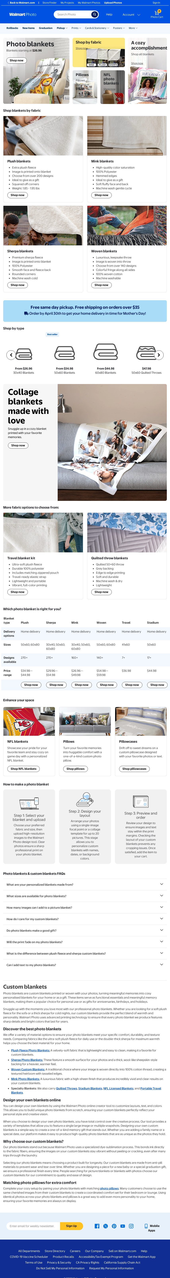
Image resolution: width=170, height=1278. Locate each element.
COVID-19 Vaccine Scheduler (29, 1257)
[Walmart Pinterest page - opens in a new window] (114, 1226)
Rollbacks (12, 28)
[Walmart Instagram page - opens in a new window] (131, 1226)
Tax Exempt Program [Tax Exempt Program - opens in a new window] (109, 1257)
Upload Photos (113, 2)
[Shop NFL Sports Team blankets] (29, 741)
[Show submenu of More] (136, 27)
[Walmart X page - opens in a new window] (105, 1226)
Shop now (18, 445)
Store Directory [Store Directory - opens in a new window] (55, 1251)
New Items (28, 28)
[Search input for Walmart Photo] (72, 14)
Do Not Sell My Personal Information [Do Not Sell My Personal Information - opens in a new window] (60, 1268)
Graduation (45, 28)
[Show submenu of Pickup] (66, 27)
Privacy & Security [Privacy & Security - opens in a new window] (59, 1262)
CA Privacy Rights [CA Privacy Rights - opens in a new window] (87, 1262)
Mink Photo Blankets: (25, 1079)
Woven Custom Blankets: (28, 1069)
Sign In (156, 2)
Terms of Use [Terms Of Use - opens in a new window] (33, 1262)
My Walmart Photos (89, 2)
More (132, 28)
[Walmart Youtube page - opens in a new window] (122, 1226)
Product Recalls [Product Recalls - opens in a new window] (63, 1257)
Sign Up (71, 1226)
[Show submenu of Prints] (80, 27)
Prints (75, 28)
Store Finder (50, 2)
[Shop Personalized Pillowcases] (141, 741)
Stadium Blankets (90, 1088)
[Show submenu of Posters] (124, 27)
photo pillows (109, 1188)
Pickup (61, 28)
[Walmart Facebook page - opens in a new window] (97, 1226)
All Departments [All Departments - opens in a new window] (29, 1251)
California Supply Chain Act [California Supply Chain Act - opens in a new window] (122, 1262)
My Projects (67, 2)
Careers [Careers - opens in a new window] (75, 1251)
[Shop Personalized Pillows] (85, 741)
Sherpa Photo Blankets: (27, 1060)
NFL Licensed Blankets (118, 1088)
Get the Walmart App (141, 1257)
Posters (117, 28)
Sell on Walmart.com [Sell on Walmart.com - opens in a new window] (122, 1251)
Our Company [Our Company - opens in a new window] (94, 1251)
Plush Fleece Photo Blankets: (30, 1050)
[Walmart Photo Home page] (27, 14)
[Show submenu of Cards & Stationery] (108, 27)
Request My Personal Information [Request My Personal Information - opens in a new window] (111, 1268)
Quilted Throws (66, 1088)
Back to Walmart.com (21, 2)
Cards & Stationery (95, 28)
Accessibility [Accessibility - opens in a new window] (87, 1257)
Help (109, 14)
